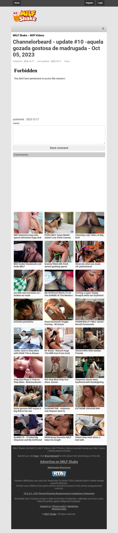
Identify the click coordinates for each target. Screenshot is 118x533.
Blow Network (52, 460)
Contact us (45, 510)
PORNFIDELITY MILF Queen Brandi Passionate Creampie (89, 328)
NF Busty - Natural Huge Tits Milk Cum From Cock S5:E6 (57, 357)
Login (100, 3)
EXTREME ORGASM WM (87, 412)
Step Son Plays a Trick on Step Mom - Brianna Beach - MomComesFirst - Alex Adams (28, 387)
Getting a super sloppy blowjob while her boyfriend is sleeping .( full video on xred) (89, 300)
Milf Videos (37, 35)
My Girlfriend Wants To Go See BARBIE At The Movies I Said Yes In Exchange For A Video (59, 300)
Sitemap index (59, 512)
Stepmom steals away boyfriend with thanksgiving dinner (89, 386)
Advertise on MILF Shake (59, 465)
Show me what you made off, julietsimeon (88, 269)
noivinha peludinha (23, 325)
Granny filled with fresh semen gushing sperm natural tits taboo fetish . (57, 270)
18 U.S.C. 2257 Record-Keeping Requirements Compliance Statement (59, 497)
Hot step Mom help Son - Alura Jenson (57, 384)
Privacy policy (59, 510)
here (36, 460)
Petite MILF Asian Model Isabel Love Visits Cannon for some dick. (58, 241)
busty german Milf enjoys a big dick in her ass (27, 413)
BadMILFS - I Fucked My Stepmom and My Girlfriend (28, 442)
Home (16, 3)
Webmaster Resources (59, 471)
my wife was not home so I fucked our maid (27, 298)
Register (89, 3)
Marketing (73, 510)
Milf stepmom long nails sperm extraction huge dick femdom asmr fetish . (27, 241)
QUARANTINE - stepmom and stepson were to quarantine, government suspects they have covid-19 (59, 416)
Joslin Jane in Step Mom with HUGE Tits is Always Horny (26, 357)
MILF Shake (20, 35)
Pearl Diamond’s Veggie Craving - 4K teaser (57, 326)
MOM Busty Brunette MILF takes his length (58, 442)
